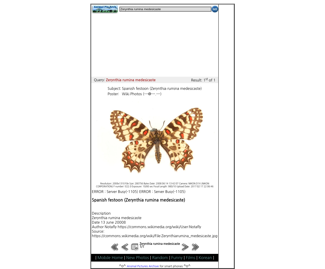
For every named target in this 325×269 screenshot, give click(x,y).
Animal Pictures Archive (143, 266)
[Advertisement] (154, 45)
